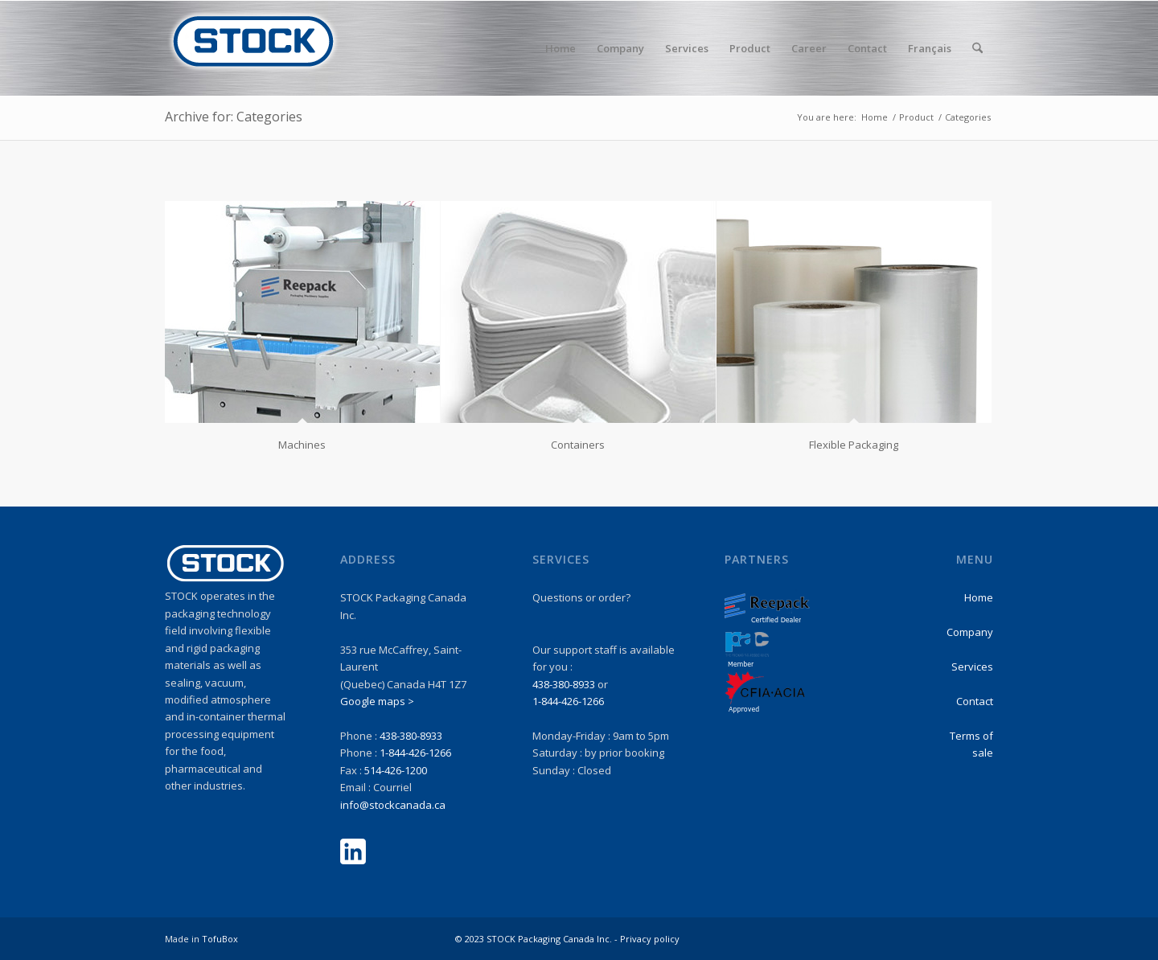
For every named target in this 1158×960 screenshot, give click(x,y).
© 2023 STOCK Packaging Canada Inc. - (537, 939)
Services (972, 666)
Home (978, 597)
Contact (974, 701)
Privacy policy (650, 939)
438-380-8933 (411, 735)
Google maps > (377, 701)
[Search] (977, 48)
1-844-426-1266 (415, 752)
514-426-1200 (395, 770)
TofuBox (220, 939)
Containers (578, 444)
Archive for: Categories (233, 116)
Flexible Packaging (853, 444)
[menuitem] (560, 48)
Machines (302, 444)
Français (929, 48)
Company (970, 632)
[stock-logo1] (253, 48)
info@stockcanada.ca (393, 805)
